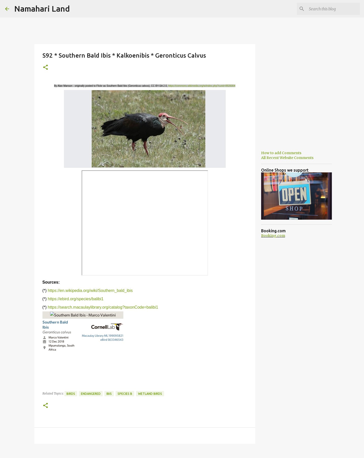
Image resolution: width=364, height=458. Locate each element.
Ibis (109, 393)
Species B (125, 393)
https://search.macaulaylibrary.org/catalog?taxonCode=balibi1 (103, 307)
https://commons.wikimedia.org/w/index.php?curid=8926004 (201, 85)
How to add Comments (281, 153)
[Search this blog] (333, 9)
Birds (70, 393)
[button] (45, 67)
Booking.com (273, 235)
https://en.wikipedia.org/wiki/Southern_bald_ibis (90, 290)
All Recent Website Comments (287, 157)
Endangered (91, 393)
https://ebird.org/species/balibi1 (76, 299)
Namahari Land (42, 8)
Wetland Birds (150, 393)
